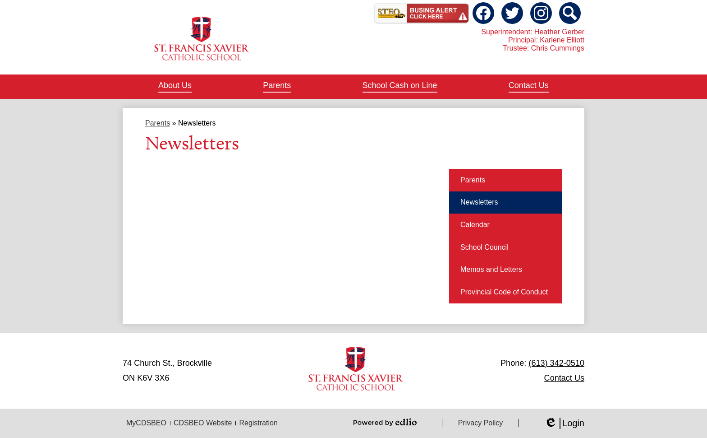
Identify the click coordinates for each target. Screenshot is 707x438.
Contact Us (564, 377)
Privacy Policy (480, 423)
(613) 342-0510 (556, 363)
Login (564, 423)
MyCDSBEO (146, 423)
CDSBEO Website (203, 423)
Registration (258, 423)
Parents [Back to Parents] (157, 123)
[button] (175, 87)
